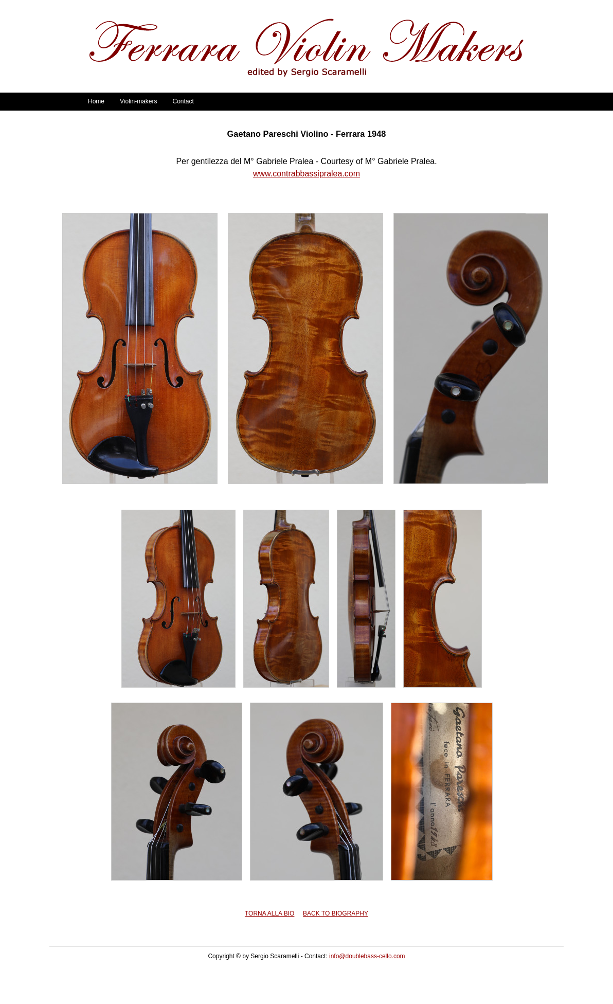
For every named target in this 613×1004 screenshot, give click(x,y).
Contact (182, 101)
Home (96, 101)
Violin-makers (138, 101)
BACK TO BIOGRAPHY (335, 913)
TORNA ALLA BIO (270, 913)
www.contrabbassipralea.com (306, 173)
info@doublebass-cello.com (367, 956)
